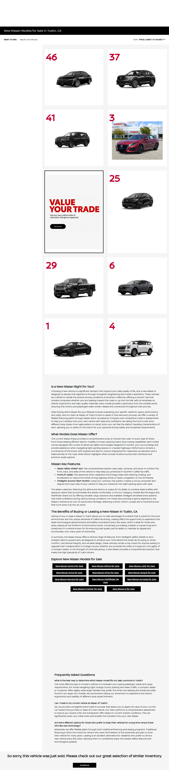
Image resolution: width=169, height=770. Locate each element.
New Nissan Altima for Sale (105, 566)
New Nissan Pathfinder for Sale (105, 581)
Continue (84, 765)
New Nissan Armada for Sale (141, 579)
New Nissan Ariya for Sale (69, 572)
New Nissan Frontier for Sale (87, 589)
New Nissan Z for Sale (124, 589)
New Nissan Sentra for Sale (69, 566)
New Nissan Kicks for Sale (105, 572)
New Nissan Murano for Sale (69, 579)
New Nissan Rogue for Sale (142, 572)
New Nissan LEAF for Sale (142, 566)
